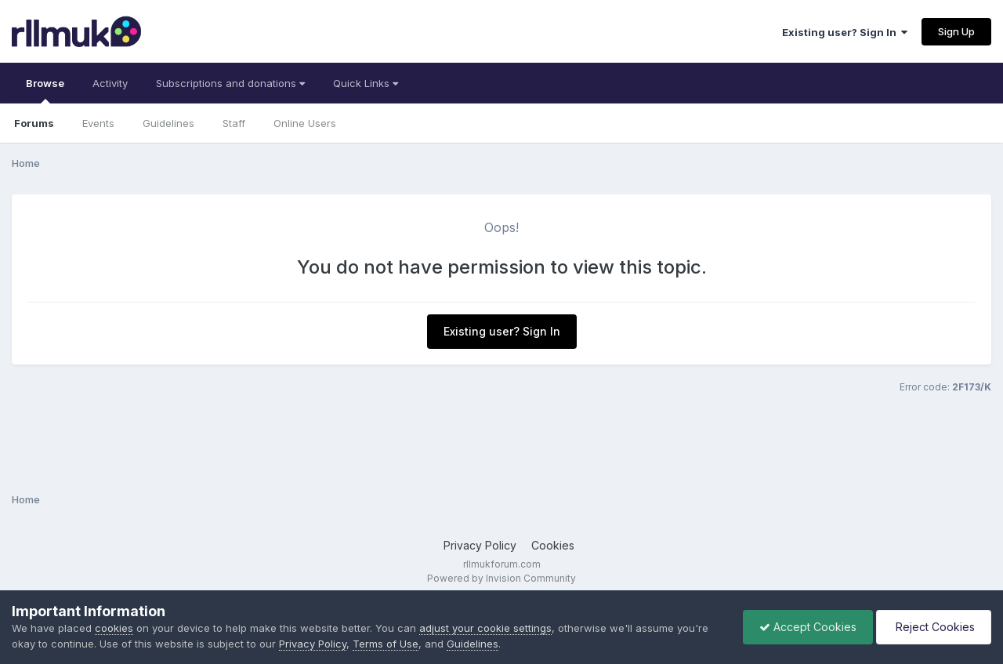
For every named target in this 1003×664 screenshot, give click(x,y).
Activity (110, 83)
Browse (45, 90)
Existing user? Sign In (844, 32)
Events (98, 123)
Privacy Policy (480, 545)
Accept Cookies (807, 626)
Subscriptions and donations (230, 83)
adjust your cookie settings (485, 628)
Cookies (552, 545)
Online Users (304, 123)
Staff (234, 123)
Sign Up (956, 31)
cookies (114, 628)
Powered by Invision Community (501, 578)
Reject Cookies (934, 626)
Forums (34, 123)
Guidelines (168, 123)
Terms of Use (385, 643)
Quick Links (365, 83)
